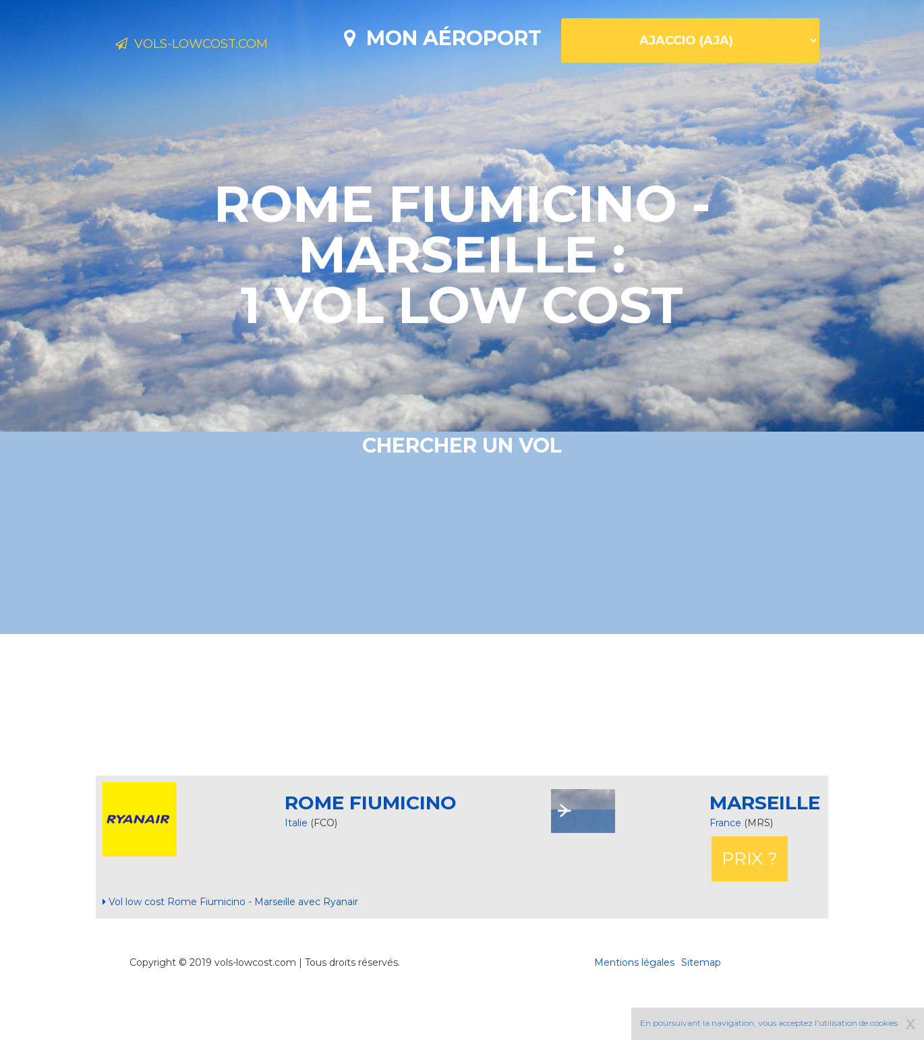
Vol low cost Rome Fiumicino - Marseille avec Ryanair (230, 949)
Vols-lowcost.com (222, 45)
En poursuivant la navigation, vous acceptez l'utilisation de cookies (769, 1023)
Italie (296, 870)
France (727, 870)
